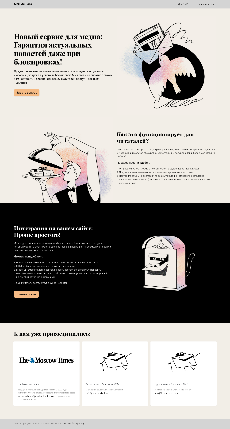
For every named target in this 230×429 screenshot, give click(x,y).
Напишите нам (26, 294)
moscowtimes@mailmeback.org (35, 396)
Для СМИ (183, 4)
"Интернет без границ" (72, 423)
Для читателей (206, 4)
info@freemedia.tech (97, 393)
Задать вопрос (26, 92)
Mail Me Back (23, 4)
